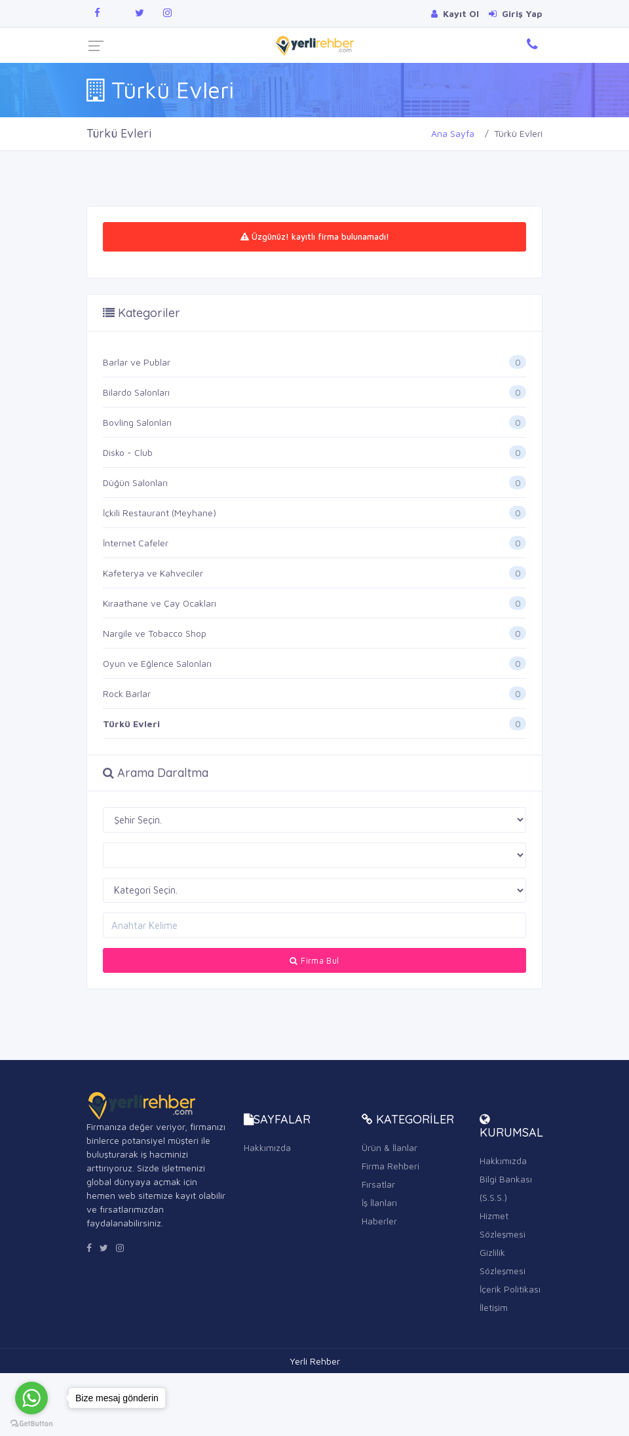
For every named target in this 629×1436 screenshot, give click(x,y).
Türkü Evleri (131, 723)
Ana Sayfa (452, 133)
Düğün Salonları (135, 482)
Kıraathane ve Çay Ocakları (159, 603)
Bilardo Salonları (136, 392)
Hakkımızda (267, 1147)
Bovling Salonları (137, 422)
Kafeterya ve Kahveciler (153, 572)
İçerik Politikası (510, 1288)
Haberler (379, 1220)
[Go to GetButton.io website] (31, 1423)
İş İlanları (379, 1202)
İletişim (494, 1307)
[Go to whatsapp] (31, 1398)
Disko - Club (128, 452)
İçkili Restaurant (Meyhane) (159, 512)
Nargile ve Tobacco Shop (154, 633)
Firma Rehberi (390, 1165)
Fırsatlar (378, 1184)
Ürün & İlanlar (389, 1147)
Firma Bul (314, 960)
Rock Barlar (127, 693)
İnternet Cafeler (135, 542)
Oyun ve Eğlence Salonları (157, 663)
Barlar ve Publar (136, 362)
